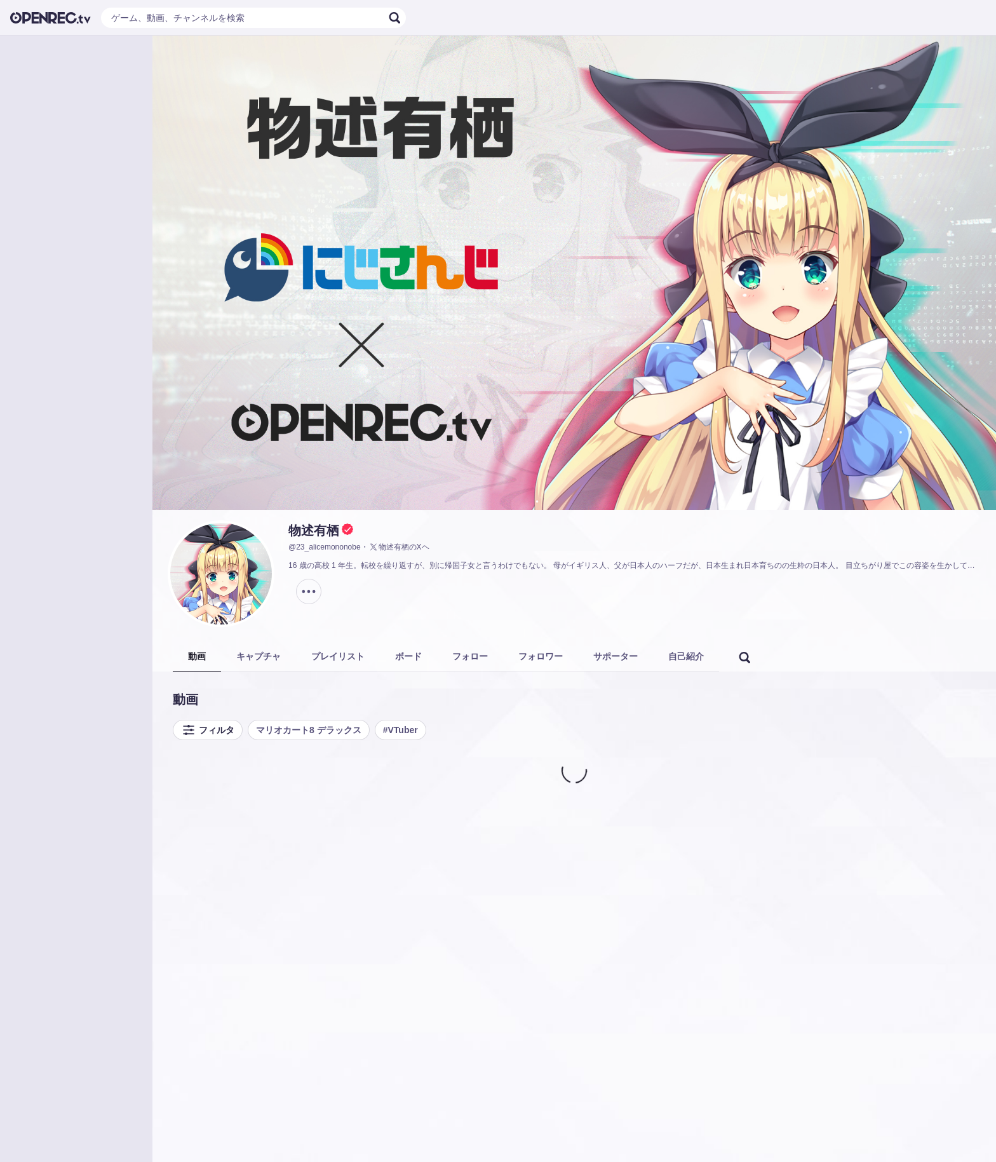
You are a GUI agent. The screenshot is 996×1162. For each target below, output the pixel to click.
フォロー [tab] (470, 656)
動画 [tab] (197, 656)
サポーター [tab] (615, 656)
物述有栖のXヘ (398, 547)
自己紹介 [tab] (686, 656)
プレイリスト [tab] (338, 656)
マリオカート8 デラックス (308, 730)
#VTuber (400, 730)
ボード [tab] (408, 656)
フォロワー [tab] (540, 656)
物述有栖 (313, 530)
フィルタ (207, 730)
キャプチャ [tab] (258, 656)
